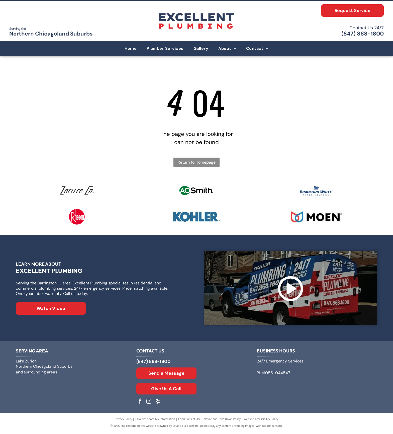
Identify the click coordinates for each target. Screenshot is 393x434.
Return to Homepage (196, 162)
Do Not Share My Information (156, 421)
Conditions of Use (189, 421)
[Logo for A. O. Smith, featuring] (196, 191)
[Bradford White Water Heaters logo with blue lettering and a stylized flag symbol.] (316, 191)
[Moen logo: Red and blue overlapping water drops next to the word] (316, 218)
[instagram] (149, 404)
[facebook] (140, 404)
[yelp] (157, 404)
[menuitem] (131, 48)
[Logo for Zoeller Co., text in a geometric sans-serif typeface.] (77, 191)
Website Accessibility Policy (261, 421)
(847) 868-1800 (362, 33)
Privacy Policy (123, 421)
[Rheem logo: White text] (77, 218)
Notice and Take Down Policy (222, 421)
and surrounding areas (36, 374)
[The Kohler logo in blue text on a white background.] (196, 218)
